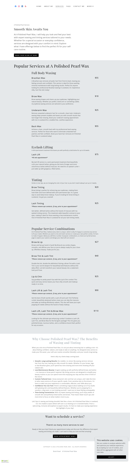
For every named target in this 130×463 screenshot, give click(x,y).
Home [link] (38, 6)
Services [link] (60, 6)
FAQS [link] (68, 6)
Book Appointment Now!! (65, 436)
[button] (90, 6)
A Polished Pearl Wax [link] (69, 451)
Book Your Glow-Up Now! (26, 55)
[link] (15, 6)
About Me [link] (48, 6)
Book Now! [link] (57, 451)
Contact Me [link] (78, 6)
